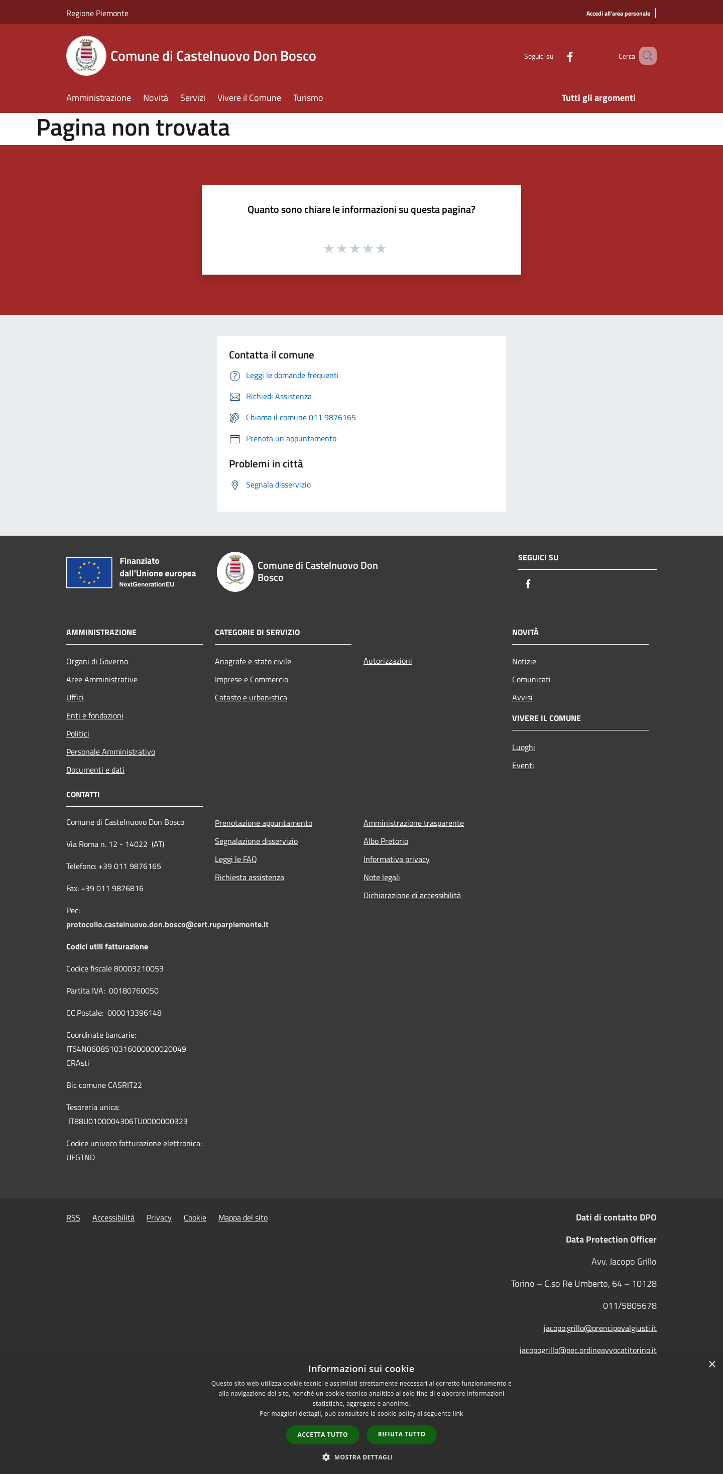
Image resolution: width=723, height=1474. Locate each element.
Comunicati (531, 679)
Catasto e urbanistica (251, 697)
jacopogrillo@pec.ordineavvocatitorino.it (588, 1350)
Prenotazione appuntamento (263, 823)
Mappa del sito (243, 1217)
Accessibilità (113, 1217)
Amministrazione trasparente (414, 823)
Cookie (195, 1217)
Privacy (159, 1217)
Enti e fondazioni (95, 715)
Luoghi (523, 747)
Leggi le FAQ (236, 859)
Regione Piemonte (97, 13)
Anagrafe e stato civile (253, 661)
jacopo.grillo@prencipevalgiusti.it (600, 1328)
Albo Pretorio (386, 841)
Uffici (75, 697)
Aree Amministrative (102, 679)
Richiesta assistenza (249, 877)
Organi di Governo (97, 661)
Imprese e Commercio (251, 679)
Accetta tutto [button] (323, 1434)
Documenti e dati (95, 770)
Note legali (382, 877)
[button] (361, 1457)
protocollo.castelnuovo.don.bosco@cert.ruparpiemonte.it (167, 924)
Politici (77, 733)
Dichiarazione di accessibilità (412, 895)
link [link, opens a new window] (458, 1413)
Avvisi (522, 697)
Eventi (523, 765)
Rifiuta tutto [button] (402, 1434)
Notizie (524, 661)
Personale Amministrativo (110, 752)
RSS (73, 1217)
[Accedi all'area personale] (618, 14)
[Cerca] (645, 56)
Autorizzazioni (388, 661)
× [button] (711, 1365)
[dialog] (361, 1414)
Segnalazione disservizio (256, 841)
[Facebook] (555, 55)
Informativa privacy (397, 859)
